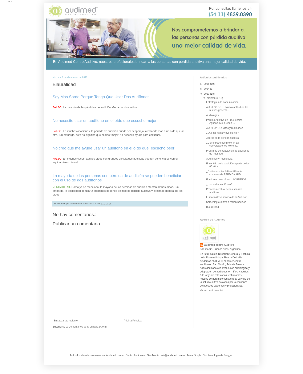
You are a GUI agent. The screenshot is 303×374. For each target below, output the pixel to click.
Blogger (228, 355)
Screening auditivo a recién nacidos (226, 202)
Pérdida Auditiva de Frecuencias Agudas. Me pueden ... (224, 121)
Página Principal (133, 320)
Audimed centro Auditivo (219, 244)
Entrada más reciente (66, 320)
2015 (207, 83)
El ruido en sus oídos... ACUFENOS (226, 179)
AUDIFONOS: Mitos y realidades (224, 128)
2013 (207, 93)
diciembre (212, 97)
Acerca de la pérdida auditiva (222, 137)
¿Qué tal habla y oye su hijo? (222, 132)
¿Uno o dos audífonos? (219, 184)
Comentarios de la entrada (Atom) (88, 326)
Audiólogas (212, 115)
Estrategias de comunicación (222, 102)
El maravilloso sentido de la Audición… (228, 197)
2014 (207, 88)
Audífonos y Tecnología (219, 158)
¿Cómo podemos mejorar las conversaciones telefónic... (222, 144)
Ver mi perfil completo (212, 290)
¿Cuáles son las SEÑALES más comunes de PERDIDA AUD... (224, 173)
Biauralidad (212, 207)
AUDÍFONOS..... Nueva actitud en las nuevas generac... (227, 109)
